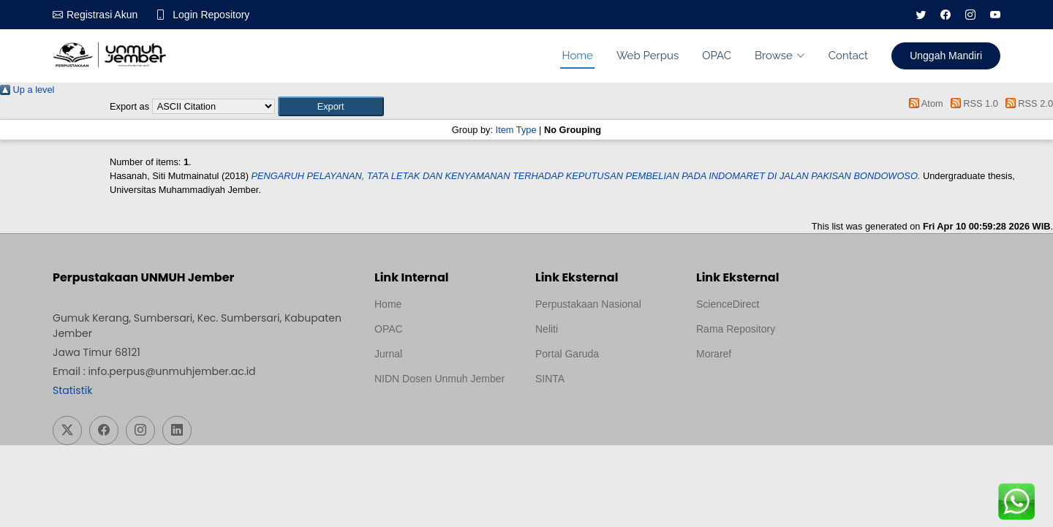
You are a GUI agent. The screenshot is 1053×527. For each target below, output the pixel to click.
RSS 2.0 (1026, 103)
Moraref (713, 354)
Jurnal (388, 354)
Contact (848, 55)
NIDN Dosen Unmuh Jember (439, 379)
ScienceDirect (727, 304)
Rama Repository (735, 329)
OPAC (716, 55)
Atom (924, 103)
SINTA (550, 379)
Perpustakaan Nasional (588, 304)
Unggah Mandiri (946, 55)
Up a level (27, 89)
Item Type (516, 129)
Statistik (72, 390)
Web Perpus (647, 55)
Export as (129, 106)
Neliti (546, 329)
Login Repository (211, 14)
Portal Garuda (567, 354)
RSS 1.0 (972, 103)
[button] (331, 106)
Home (577, 55)
